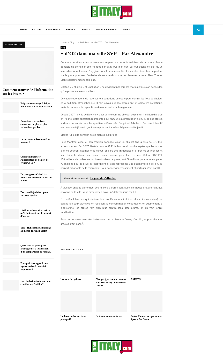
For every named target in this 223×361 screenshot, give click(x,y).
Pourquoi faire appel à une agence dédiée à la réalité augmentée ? (34, 266)
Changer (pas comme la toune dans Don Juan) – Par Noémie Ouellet (111, 282)
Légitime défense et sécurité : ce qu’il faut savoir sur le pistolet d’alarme (36, 213)
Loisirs (84, 29)
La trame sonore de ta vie (109, 316)
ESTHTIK (136, 279)
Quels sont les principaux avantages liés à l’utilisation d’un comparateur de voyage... (35, 248)
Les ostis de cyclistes (71, 279)
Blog (63, 48)
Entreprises (52, 29)
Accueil (23, 29)
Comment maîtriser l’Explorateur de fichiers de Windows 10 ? (34, 159)
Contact (126, 29)
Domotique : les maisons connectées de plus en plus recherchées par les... (33, 124)
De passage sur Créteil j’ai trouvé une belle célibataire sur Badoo (36, 177)
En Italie (36, 29)
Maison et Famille (104, 29)
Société (69, 29)
